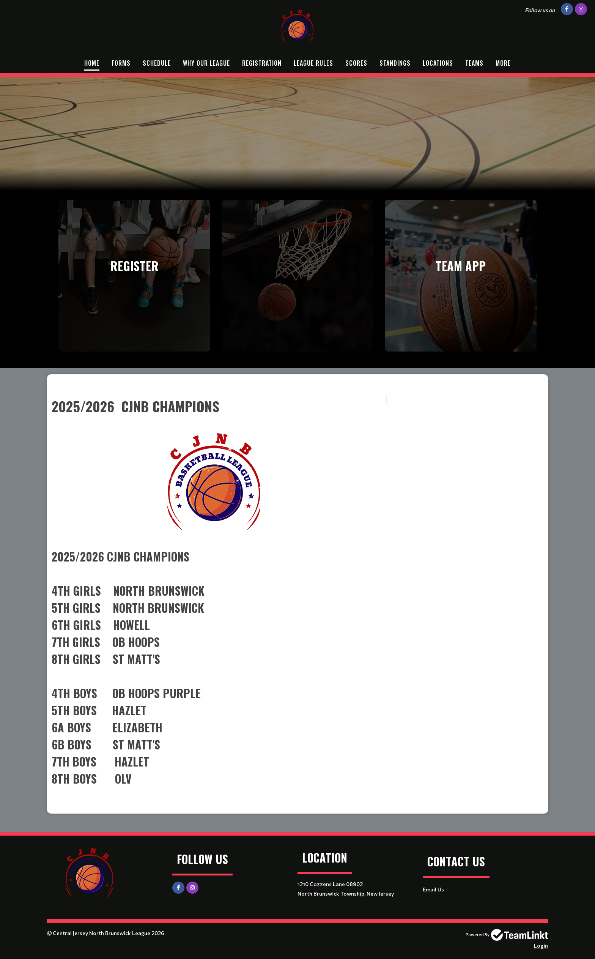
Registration (262, 63)
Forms (121, 63)
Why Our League (206, 63)
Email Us (433, 889)
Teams (474, 63)
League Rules (313, 63)
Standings (395, 63)
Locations (438, 63)
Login (541, 945)
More (503, 63)
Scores (356, 63)
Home (91, 63)
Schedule (157, 63)
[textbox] (297, 385)
